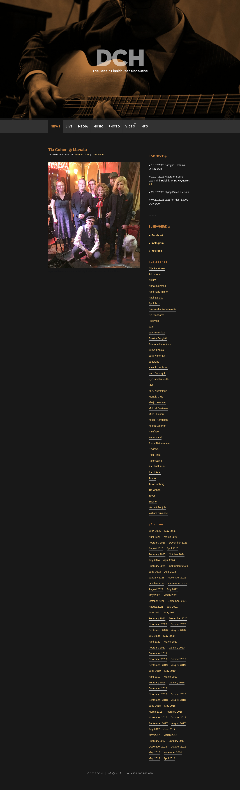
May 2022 (154, 595)
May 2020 (169, 635)
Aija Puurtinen (157, 268)
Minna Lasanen (157, 425)
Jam (151, 326)
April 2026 (154, 536)
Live (151, 384)
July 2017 (154, 729)
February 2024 (157, 565)
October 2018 (178, 694)
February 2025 (157, 554)
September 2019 (158, 665)
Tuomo (153, 501)
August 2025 (156, 548)
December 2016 (158, 746)
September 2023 (178, 565)
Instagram (157, 243)
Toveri (152, 495)
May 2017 (154, 734)
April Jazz (154, 303)
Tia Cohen (98, 154)
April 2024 (169, 560)
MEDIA (83, 126)
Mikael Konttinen (158, 419)
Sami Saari (155, 472)
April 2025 (172, 548)
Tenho (152, 478)
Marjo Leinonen (157, 402)
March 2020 (170, 641)
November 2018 (158, 694)
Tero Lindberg (156, 484)
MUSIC (98, 126)
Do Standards (156, 315)
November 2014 (173, 752)
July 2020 (154, 635)
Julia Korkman (157, 355)
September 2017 (158, 723)
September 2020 (158, 630)
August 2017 (178, 723)
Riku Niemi (155, 455)
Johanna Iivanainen (160, 344)
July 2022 (172, 589)
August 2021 (156, 606)
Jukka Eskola (156, 350)
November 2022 (177, 577)
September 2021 (177, 601)
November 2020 (158, 624)
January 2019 (176, 682)
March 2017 (170, 734)
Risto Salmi (155, 460)
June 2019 (155, 670)
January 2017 (176, 740)
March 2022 (170, 595)
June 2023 (155, 571)
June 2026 (155, 530)
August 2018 (178, 700)
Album (152, 280)
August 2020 (178, 630)
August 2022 (156, 589)
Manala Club (82, 154)
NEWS (55, 126)
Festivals (154, 320)
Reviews (153, 449)
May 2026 (170, 530)
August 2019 (178, 665)
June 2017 (169, 729)
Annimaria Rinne (158, 291)
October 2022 (156, 583)
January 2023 (156, 577)
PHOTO (114, 126)
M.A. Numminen (158, 390)
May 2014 (154, 758)
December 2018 (158, 688)
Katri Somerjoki (157, 373)
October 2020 (178, 624)
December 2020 (178, 618)
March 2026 (170, 536)
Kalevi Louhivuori (158, 367)
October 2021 (156, 601)
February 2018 (174, 711)
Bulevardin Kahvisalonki (162, 309)
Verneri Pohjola (157, 507)
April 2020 (154, 641)
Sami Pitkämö (157, 466)
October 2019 (178, 659)
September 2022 (177, 583)
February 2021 (157, 618)
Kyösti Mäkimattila (159, 379)
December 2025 (178, 542)
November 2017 (158, 717)
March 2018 (155, 711)
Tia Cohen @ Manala (67, 149)
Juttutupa (154, 361)
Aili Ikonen (155, 274)
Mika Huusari (156, 414)
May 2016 (154, 752)
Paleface (154, 431)
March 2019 (170, 676)
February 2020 (157, 647)
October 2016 (178, 746)
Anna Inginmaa (157, 285)
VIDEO (130, 126)
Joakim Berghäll (158, 338)
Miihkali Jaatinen (158, 408)
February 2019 (157, 682)
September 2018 (158, 700)
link (151, 184)
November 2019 (158, 659)
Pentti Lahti (155, 437)
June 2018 (155, 705)
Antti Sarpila (156, 297)
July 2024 (154, 560)
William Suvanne (158, 513)
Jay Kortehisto (157, 332)
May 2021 (170, 612)
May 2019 (170, 670)
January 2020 (176, 647)
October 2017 (178, 717)
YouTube (156, 250)
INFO (144, 126)
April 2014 (169, 758)
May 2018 (170, 705)
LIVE (69, 126)
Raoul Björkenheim (159, 443)
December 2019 (158, 653)
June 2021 (155, 612)
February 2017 (157, 740)
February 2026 (157, 542)
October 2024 (176, 554)
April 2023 (170, 571)
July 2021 (172, 606)
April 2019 (154, 676)
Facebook (157, 235)
